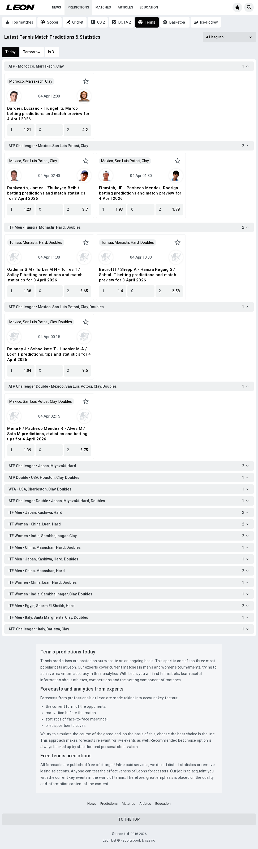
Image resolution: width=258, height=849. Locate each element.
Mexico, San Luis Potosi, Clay (33, 161)
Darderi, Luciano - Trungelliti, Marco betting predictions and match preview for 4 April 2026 (48, 113)
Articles (125, 7)
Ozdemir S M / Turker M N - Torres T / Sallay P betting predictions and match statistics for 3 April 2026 (45, 274)
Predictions (78, 7)
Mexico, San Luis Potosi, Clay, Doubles (40, 322)
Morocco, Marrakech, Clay (30, 81)
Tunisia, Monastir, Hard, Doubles (35, 242)
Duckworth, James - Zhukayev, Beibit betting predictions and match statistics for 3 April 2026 (46, 193)
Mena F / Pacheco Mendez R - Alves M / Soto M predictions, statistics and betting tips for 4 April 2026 (47, 433)
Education (149, 7)
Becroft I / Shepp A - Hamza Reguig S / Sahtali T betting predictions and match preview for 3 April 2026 (137, 274)
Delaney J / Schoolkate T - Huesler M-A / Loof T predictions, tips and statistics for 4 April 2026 (49, 354)
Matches (103, 7)
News (56, 7)
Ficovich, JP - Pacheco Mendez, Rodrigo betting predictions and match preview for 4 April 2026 (140, 193)
